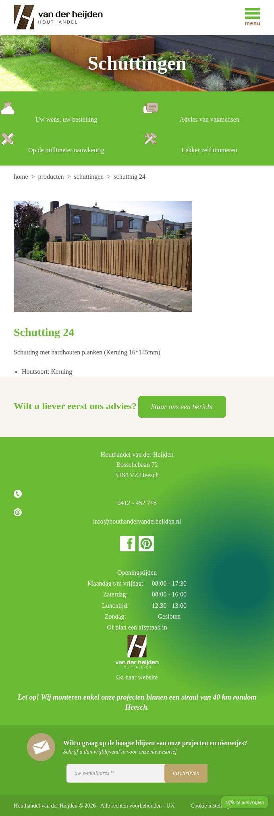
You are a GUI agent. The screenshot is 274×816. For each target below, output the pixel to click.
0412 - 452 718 (136, 502)
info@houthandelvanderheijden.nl (137, 521)
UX (170, 806)
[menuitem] (22, 176)
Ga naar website (137, 677)
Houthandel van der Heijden (64, 17)
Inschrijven (185, 773)
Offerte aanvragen (244, 802)
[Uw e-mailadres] (137, 773)
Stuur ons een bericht (182, 407)
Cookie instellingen (213, 806)
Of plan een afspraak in (137, 627)
